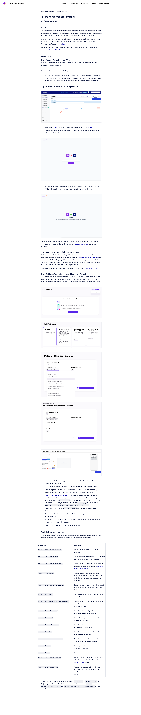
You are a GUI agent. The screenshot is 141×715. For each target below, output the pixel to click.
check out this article (90, 268)
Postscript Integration (61, 11)
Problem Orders (79, 662)
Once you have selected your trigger (56, 495)
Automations (72, 481)
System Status (84, 3)
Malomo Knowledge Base (16, 3)
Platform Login (74, 3)
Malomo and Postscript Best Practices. (53, 50)
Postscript (90, 127)
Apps (56, 127)
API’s (79, 75)
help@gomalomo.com (81, 244)
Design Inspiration (104, 3)
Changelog (93, 3)
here (63, 44)
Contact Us (64, 3)
